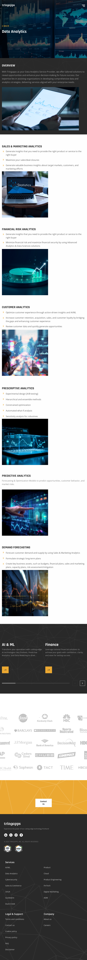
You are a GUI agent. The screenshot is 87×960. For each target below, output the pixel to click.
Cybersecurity (11, 879)
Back (5, 26)
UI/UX (7, 891)
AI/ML (7, 867)
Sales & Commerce (13, 885)
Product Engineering (52, 879)
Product (47, 867)
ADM (46, 898)
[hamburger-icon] (83, 5)
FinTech (47, 885)
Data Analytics (11, 873)
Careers (47, 925)
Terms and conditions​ (14, 919)
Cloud (46, 873)
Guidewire (9, 898)
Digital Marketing (51, 891)
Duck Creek (10, 904)
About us (48, 919)
